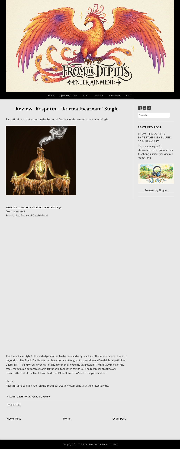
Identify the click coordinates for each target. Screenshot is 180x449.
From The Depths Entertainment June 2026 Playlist (154, 137)
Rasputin (36, 396)
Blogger (163, 190)
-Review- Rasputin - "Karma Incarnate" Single (66, 108)
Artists (86, 95)
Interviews (114, 95)
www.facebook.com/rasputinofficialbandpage (34, 207)
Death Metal (23, 396)
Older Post (119, 418)
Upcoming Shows (68, 95)
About (128, 95)
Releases (99, 95)
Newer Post (14, 418)
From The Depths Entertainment (99, 444)
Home (51, 95)
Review (46, 396)
